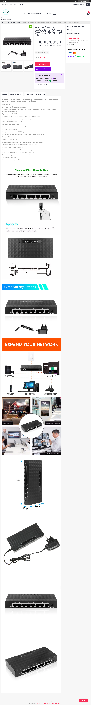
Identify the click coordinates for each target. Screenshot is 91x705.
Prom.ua (53, 701)
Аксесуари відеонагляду (13, 22)
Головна (24, 14)
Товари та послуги (34, 14)
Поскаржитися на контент (43, 703)
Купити (43, 64)
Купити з (44, 69)
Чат (83, 700)
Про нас (48, 14)
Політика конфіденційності (55, 703)
